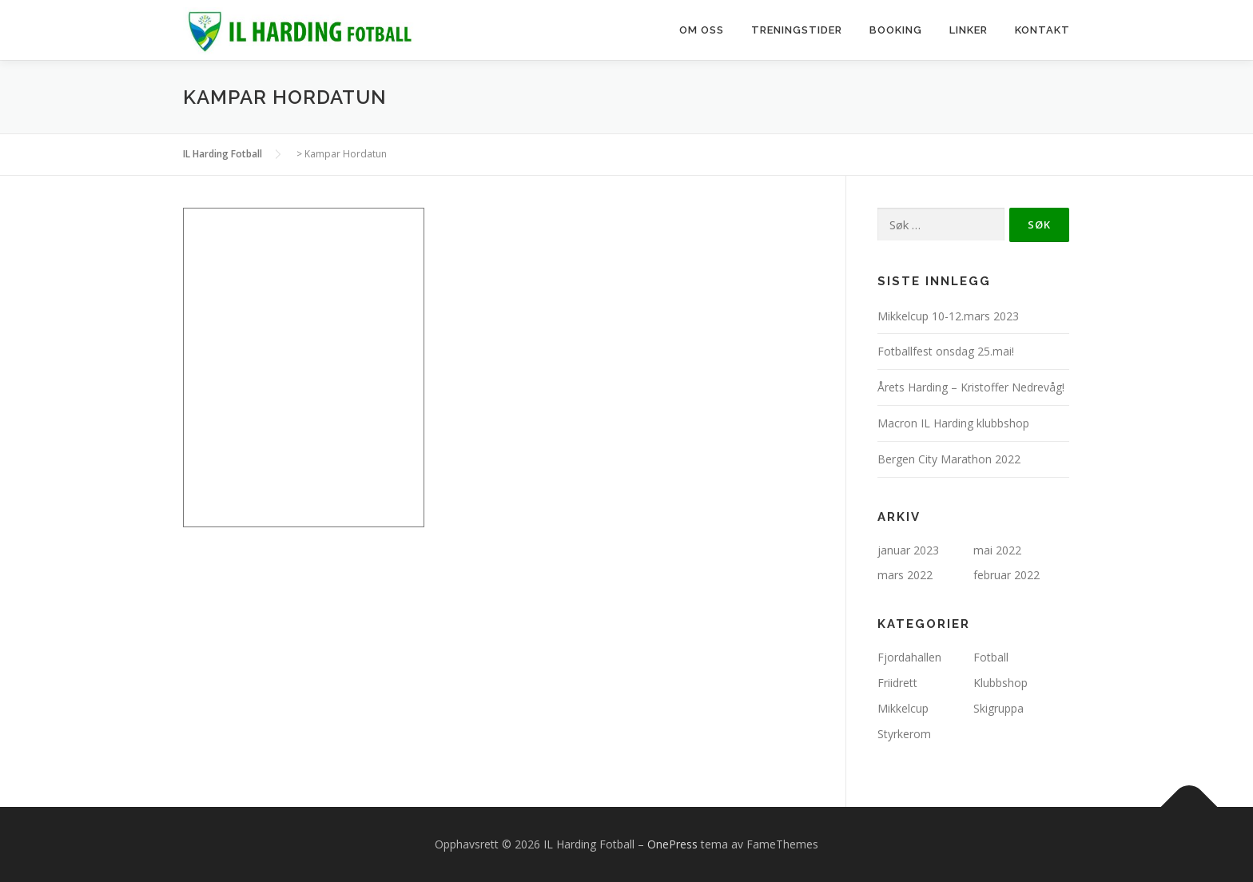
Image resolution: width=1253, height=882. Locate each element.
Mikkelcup (903, 708)
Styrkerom (904, 733)
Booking (895, 30)
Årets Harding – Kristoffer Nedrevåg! (970, 387)
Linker (968, 30)
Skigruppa (998, 708)
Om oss (701, 30)
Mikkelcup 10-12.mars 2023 (948, 316)
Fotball (990, 657)
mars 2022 (905, 574)
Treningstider (796, 30)
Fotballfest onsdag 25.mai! (945, 351)
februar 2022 (1006, 574)
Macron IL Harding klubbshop (953, 423)
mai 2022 (997, 550)
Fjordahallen (909, 657)
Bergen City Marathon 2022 (948, 459)
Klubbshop (1000, 682)
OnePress (672, 844)
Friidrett (897, 682)
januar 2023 (908, 550)
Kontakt (1042, 30)
